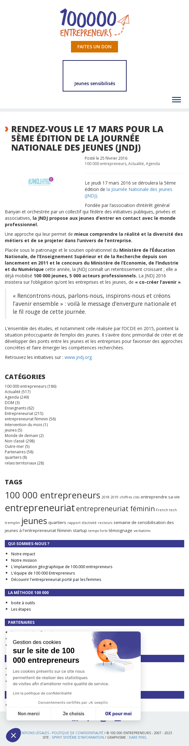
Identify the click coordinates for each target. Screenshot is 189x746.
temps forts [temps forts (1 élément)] (97, 530)
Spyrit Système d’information (78, 737)
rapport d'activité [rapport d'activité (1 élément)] (82, 522)
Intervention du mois (23, 424)
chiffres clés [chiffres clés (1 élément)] (129, 497)
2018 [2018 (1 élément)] (105, 497)
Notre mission (24, 560)
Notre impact (23, 554)
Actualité (136, 163)
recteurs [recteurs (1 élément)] (105, 522)
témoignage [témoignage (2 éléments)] (120, 530)
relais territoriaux (20, 463)
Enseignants (15, 408)
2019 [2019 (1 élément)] (114, 497)
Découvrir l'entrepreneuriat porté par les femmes (56, 579)
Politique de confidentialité (77, 733)
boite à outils (23, 603)
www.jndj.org (78, 357)
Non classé (15, 441)
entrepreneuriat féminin (26, 419)
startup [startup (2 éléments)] (80, 530)
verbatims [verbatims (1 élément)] (142, 530)
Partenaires (15, 452)
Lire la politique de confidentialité (42, 693)
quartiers (13, 457)
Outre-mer (14, 446)
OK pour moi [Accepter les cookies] (118, 714)
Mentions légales (33, 733)
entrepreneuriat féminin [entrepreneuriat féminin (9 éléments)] (115, 508)
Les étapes (21, 609)
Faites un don (94, 47)
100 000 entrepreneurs (105, 163)
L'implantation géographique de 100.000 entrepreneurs (61, 566)
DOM (9, 402)
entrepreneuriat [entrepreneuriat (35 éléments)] (40, 507)
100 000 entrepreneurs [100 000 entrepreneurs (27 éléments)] (52, 495)
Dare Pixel (138, 737)
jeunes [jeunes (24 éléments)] (34, 521)
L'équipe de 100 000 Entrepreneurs (43, 573)
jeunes (11, 430)
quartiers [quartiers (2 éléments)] (57, 522)
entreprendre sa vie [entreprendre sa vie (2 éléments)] (160, 497)
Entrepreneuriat (19, 413)
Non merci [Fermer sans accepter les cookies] (28, 714)
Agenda (153, 163)
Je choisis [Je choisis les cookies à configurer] (73, 714)
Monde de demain (21, 435)
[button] (13, 735)
